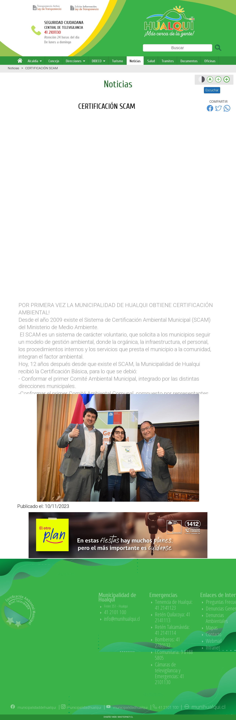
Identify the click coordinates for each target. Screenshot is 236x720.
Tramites (168, 61)
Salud (151, 61)
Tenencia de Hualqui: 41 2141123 (195, 604)
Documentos (189, 61)
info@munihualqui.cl (143, 618)
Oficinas (210, 61)
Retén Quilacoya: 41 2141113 (194, 617)
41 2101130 (52, 32)
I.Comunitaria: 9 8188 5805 (195, 654)
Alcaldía (33, 61)
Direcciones (73, 61)
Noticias (135, 61)
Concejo (53, 61)
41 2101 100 (136, 612)
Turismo (117, 61)
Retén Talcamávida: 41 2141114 (193, 629)
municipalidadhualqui (84, 714)
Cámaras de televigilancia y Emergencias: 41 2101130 (191, 673)
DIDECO (97, 61)
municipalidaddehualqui (37, 714)
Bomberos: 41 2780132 (189, 642)
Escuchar (212, 90)
